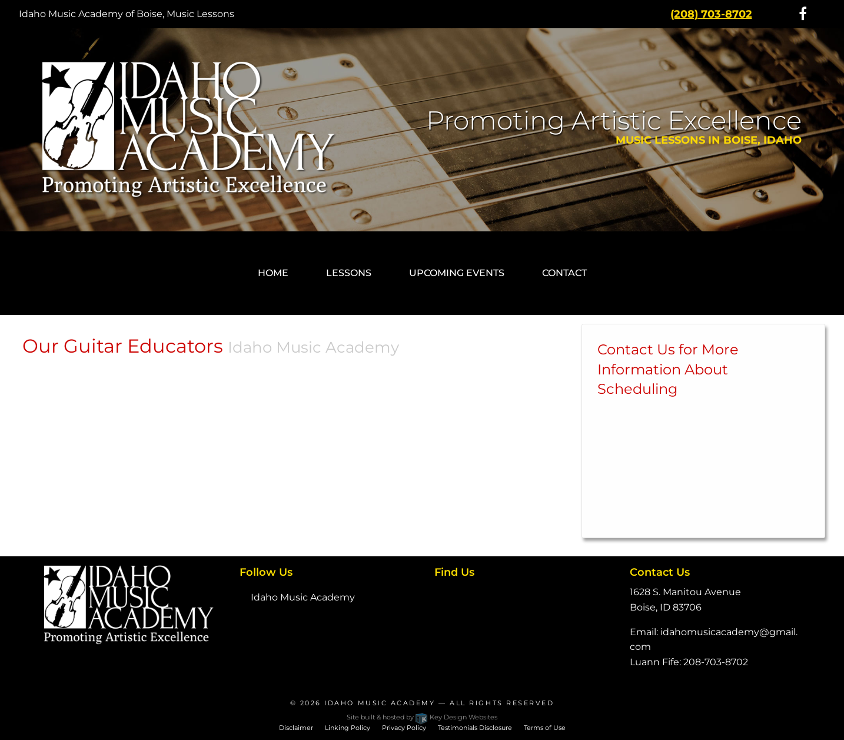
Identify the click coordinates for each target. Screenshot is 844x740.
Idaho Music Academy (303, 597)
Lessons (348, 272)
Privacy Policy (404, 728)
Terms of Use (545, 728)
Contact (564, 272)
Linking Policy (347, 728)
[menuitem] (273, 273)
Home (273, 272)
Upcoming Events (456, 272)
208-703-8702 (715, 662)
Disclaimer (296, 728)
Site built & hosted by (422, 717)
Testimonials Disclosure (475, 728)
